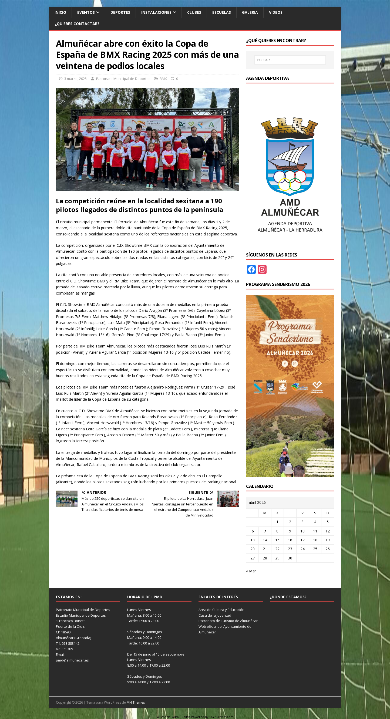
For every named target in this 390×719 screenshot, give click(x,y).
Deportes (120, 12)
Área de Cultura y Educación (221, 609)
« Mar (251, 570)
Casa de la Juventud (215, 615)
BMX (163, 78)
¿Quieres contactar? (77, 23)
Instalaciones (156, 12)
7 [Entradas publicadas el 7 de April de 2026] (265, 531)
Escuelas (221, 12)
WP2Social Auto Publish (173, 717)
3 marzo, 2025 (75, 78)
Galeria (250, 12)
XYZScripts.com (222, 717)
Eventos (86, 12)
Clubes (194, 12)
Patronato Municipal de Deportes (123, 78)
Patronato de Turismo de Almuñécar (228, 620)
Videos (276, 12)
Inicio (60, 12)
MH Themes (136, 702)
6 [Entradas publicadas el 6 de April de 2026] (252, 531)
